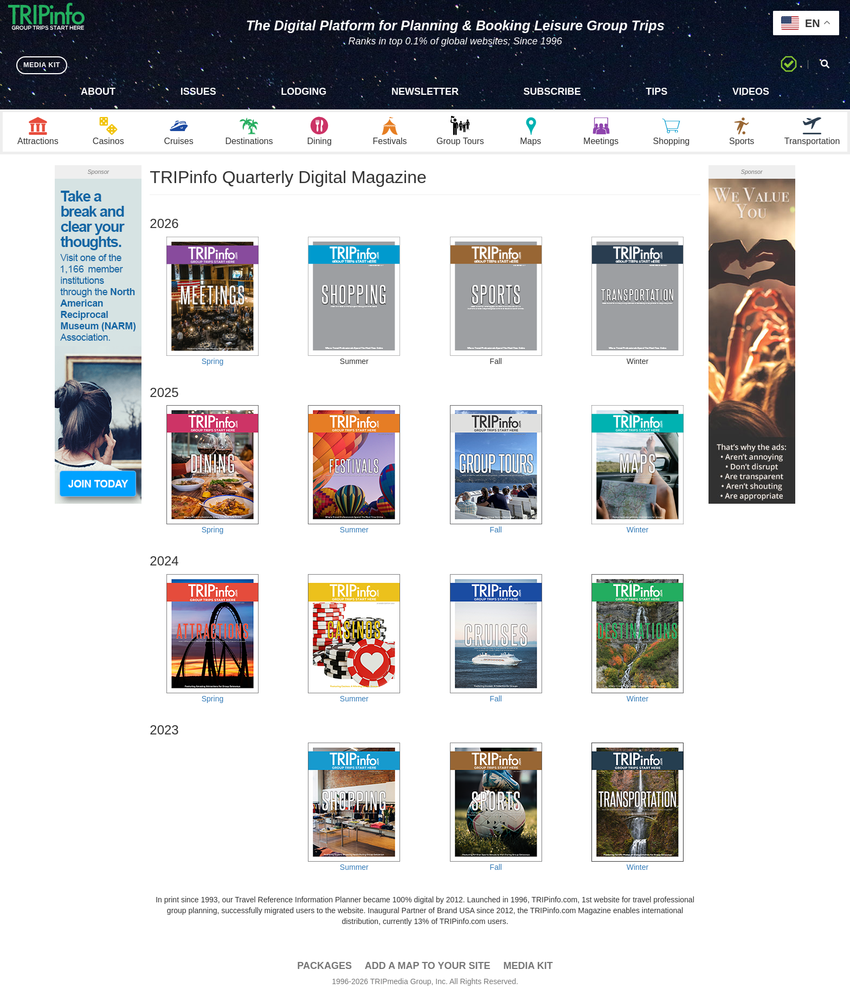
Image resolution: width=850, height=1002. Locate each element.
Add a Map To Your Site (428, 970)
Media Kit (527, 970)
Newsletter (425, 91)
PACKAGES (324, 970)
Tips (656, 91)
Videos (750, 91)
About (98, 91)
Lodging (303, 91)
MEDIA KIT (44, 65)
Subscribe (552, 91)
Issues (198, 91)
